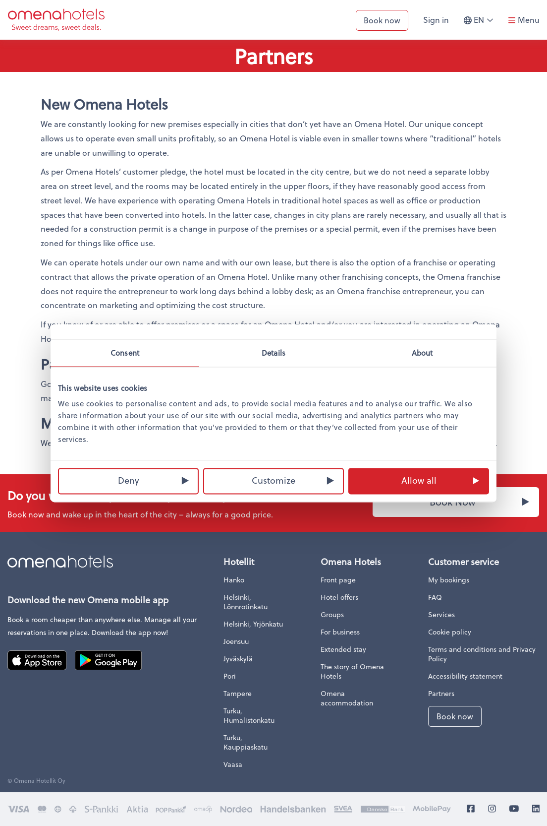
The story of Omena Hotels (352, 671)
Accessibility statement (465, 676)
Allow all (419, 480)
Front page (338, 579)
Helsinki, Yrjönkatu (253, 624)
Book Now (453, 502)
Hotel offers (339, 597)
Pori (229, 676)
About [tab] (422, 352)
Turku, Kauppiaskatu (245, 742)
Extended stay (343, 649)
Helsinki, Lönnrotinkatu (245, 602)
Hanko (233, 579)
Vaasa (232, 764)
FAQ (435, 597)
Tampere (237, 693)
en (482, 24)
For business (340, 632)
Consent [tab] (124, 352)
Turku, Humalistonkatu (248, 715)
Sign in (436, 19)
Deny (128, 480)
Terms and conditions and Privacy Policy (482, 654)
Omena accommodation (347, 698)
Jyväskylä (238, 658)
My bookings (448, 579)
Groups (332, 614)
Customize (273, 480)
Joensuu (236, 641)
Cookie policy (449, 632)
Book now (382, 20)
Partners (441, 693)
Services (441, 614)
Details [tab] (273, 352)
